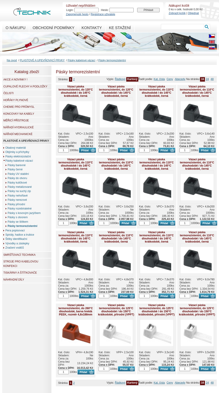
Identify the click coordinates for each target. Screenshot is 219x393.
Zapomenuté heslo (77, 14)
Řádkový (120, 79)
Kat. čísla (159, 79)
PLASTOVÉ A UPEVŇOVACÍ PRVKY (42, 60)
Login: (70, 10)
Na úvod (12, 60)
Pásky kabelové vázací (81, 60)
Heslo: (105, 10)
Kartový (132, 79)
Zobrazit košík (177, 13)
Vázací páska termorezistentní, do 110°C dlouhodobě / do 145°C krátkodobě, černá (156, 91)
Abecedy (180, 79)
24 (207, 79)
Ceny (170, 79)
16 (202, 79)
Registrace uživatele (103, 14)
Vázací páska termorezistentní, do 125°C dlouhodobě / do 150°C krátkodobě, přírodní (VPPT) (116, 310)
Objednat (193, 13)
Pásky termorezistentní (112, 60)
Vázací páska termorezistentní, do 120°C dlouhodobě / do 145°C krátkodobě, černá (76, 91)
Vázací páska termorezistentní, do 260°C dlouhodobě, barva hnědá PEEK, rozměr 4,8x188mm (76, 310)
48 (212, 79)
